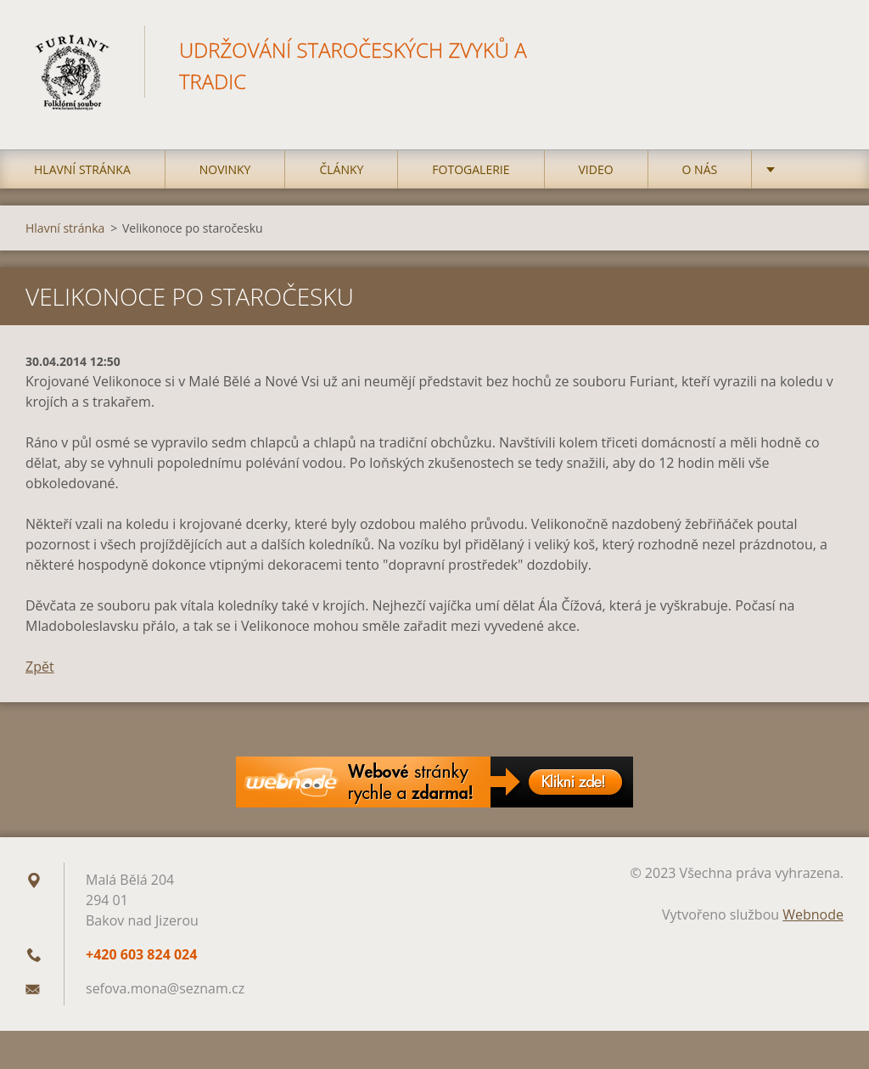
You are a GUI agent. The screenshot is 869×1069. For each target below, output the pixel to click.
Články (341, 169)
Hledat (825, 49)
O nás (700, 169)
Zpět (39, 666)
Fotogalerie (470, 169)
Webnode (813, 914)
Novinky (225, 169)
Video (596, 169)
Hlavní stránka (82, 169)
